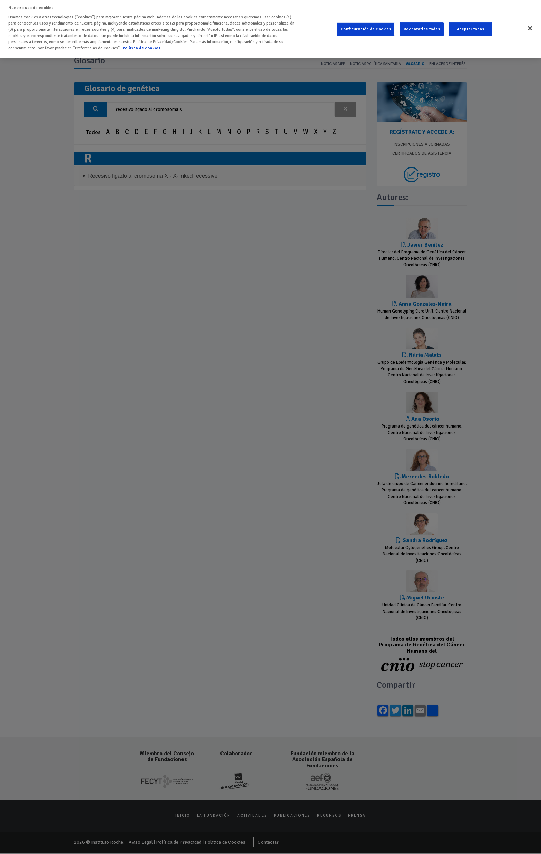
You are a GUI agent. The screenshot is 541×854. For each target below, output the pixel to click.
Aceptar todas (470, 27)
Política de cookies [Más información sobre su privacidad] (141, 46)
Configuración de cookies (366, 27)
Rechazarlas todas (422, 27)
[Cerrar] (530, 26)
